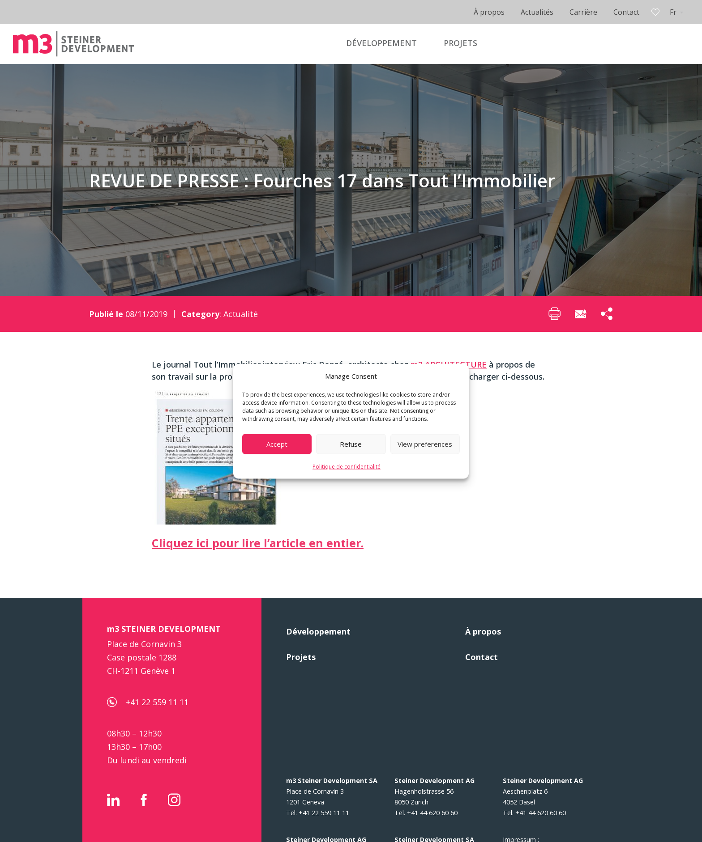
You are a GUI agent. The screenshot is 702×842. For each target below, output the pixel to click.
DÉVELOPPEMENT (381, 43)
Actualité (240, 314)
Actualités (537, 12)
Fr (673, 12)
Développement (318, 631)
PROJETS (460, 43)
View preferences (425, 444)
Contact (626, 12)
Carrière (583, 12)
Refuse (351, 444)
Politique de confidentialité (346, 466)
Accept (276, 444)
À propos (489, 12)
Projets (301, 657)
